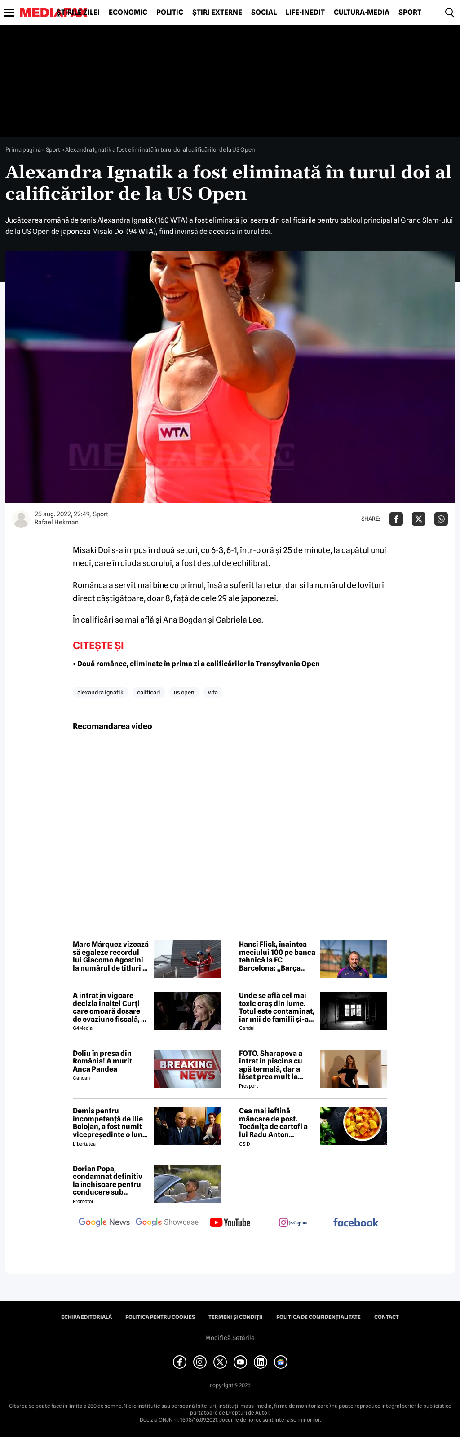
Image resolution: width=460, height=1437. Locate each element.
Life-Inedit (305, 12)
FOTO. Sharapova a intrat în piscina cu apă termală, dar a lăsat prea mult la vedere (270, 1065)
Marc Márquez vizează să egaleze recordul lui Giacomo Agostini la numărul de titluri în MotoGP (111, 956)
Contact (386, 1317)
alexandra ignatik (100, 692)
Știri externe (217, 12)
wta (213, 692)
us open (184, 692)
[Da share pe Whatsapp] (441, 519)
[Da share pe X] (418, 519)
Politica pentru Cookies (160, 1317)
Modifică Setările (230, 1337)
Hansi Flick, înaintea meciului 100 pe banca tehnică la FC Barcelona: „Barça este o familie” (277, 956)
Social (264, 12)
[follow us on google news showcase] (167, 1223)
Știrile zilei (78, 12)
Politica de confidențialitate (318, 1317)
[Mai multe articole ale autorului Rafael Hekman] (21, 519)
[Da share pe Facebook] (396, 519)
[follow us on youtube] (230, 1223)
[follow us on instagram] (292, 1223)
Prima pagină (23, 149)
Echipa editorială (86, 1317)
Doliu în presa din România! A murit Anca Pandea (102, 1061)
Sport (409, 12)
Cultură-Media (361, 12)
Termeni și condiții (235, 1317)
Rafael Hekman (57, 522)
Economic (128, 12)
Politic (169, 12)
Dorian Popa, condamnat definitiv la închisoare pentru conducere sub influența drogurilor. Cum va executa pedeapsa (107, 1180)
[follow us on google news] (104, 1223)
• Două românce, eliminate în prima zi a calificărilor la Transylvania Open (196, 663)
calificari (148, 692)
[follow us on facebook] (355, 1223)
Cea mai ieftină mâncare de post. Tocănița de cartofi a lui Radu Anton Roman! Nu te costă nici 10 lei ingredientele (273, 1122)
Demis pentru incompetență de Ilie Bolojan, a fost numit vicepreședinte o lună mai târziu (109, 1122)
